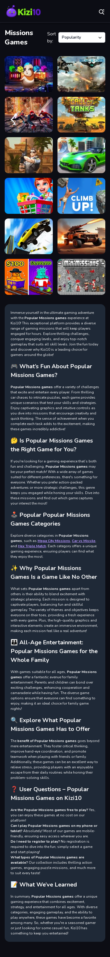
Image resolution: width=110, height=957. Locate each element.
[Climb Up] (81, 196)
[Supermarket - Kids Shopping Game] (29, 196)
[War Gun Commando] (29, 155)
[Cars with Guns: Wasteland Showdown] (81, 236)
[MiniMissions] (81, 277)
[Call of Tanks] (81, 115)
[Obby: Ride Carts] (29, 277)
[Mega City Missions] (81, 155)
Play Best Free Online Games (23, 11)
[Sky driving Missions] (29, 236)
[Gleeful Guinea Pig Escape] (29, 74)
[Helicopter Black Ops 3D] (81, 74)
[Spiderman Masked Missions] (29, 115)
